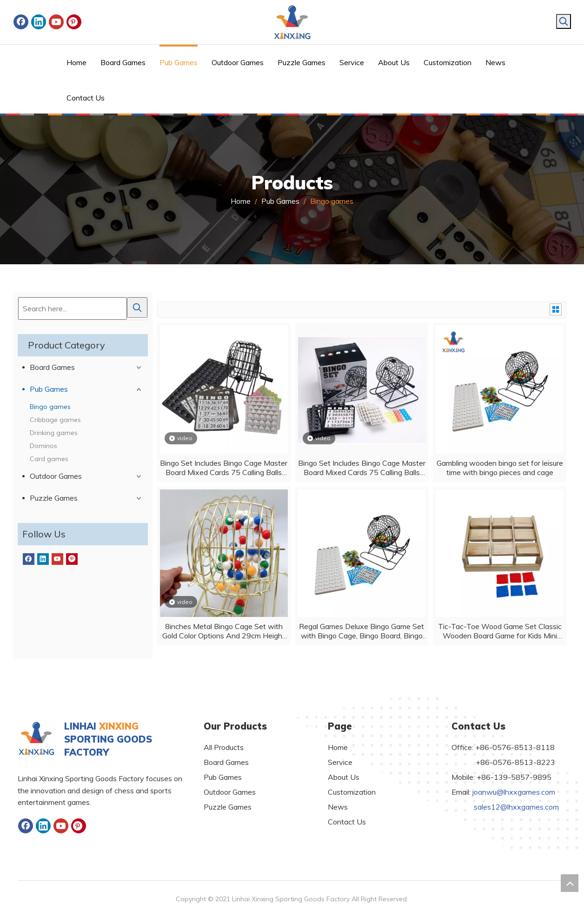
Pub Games (49, 389)
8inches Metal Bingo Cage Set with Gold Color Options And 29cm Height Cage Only (223, 631)
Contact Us (347, 821)
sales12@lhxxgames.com (516, 806)
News (338, 806)
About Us (343, 777)
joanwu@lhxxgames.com (513, 792)
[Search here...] (72, 308)
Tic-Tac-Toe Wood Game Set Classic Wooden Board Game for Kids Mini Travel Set (500, 631)
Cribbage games (55, 419)
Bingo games (50, 406)
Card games (49, 459)
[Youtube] (56, 21)
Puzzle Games (54, 498)
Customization (352, 792)
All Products (224, 747)
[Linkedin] (38, 21)
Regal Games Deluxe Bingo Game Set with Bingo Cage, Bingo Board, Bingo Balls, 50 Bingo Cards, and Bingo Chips (361, 631)
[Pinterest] (73, 21)
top (569, 883)
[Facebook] (20, 21)
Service (340, 762)
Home (338, 747)
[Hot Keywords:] (563, 21)
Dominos (43, 446)
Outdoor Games (56, 476)
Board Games (52, 367)
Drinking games (54, 433)
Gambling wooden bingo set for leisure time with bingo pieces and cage (500, 467)
